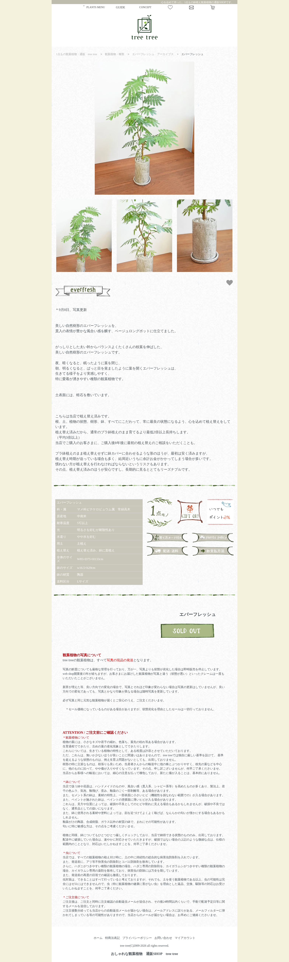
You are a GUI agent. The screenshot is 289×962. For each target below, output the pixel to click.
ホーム (98, 937)
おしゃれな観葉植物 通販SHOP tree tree (144, 954)
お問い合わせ (163, 937)
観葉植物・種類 (114, 54)
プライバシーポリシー (137, 937)
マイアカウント (185, 937)
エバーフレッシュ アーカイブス (153, 54)
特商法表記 (112, 937)
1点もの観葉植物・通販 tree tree (76, 54)
